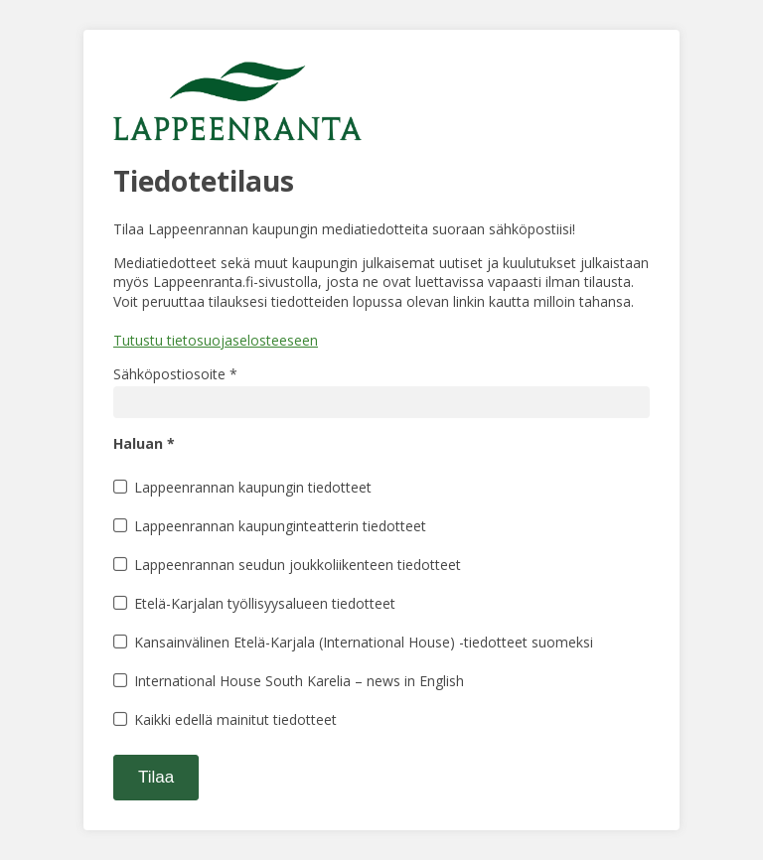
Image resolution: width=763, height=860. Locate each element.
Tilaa (156, 777)
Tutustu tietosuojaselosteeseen (215, 340)
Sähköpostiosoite (175, 373)
